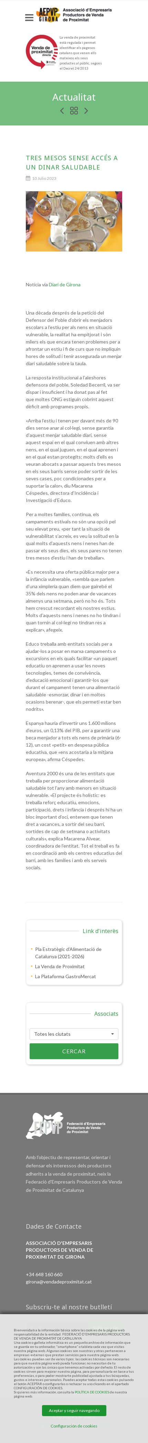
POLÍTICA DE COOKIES (92, 1392)
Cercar (58, 1051)
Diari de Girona (65, 284)
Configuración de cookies (74, 1426)
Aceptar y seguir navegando (74, 1410)
